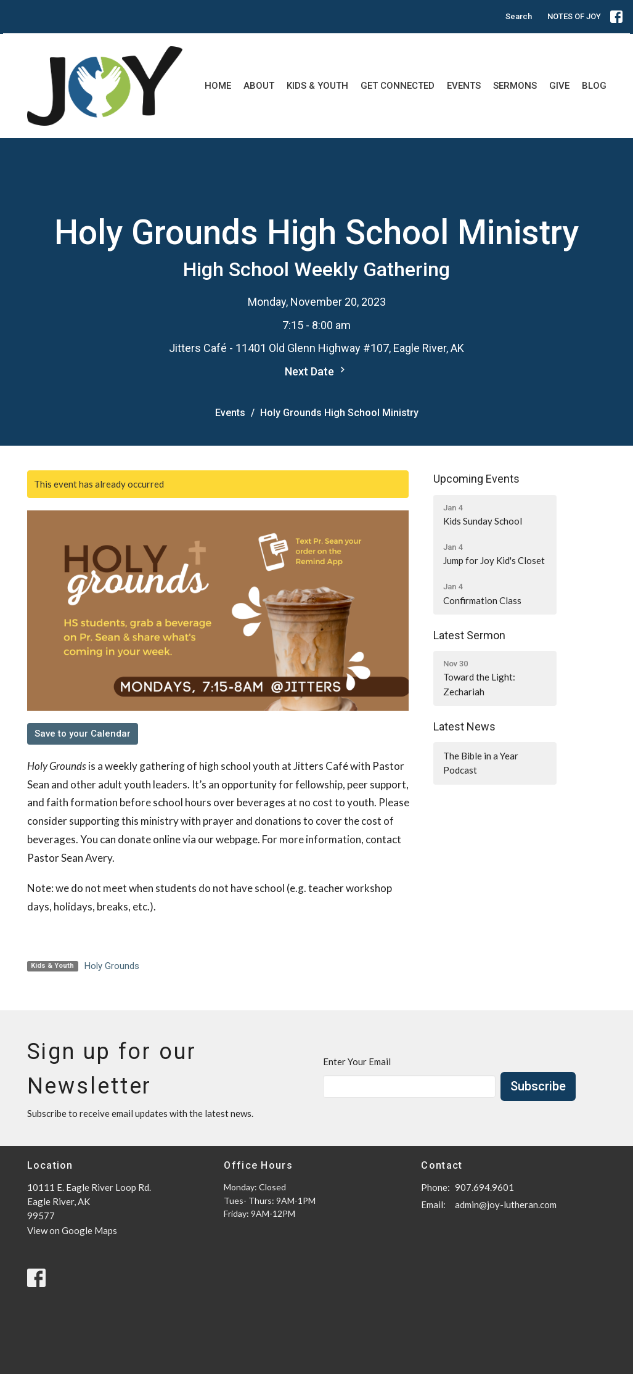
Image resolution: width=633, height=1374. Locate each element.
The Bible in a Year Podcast (480, 762)
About (258, 85)
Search (518, 16)
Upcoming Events (476, 478)
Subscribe (538, 1086)
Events (464, 85)
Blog (594, 85)
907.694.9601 (484, 1187)
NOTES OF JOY (574, 16)
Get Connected (398, 85)
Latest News (464, 726)
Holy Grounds (111, 965)
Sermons (515, 85)
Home (218, 85)
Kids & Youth (317, 85)
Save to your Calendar (83, 733)
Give (559, 85)
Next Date (316, 371)
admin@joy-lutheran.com (506, 1204)
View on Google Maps (72, 1230)
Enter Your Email (357, 1061)
